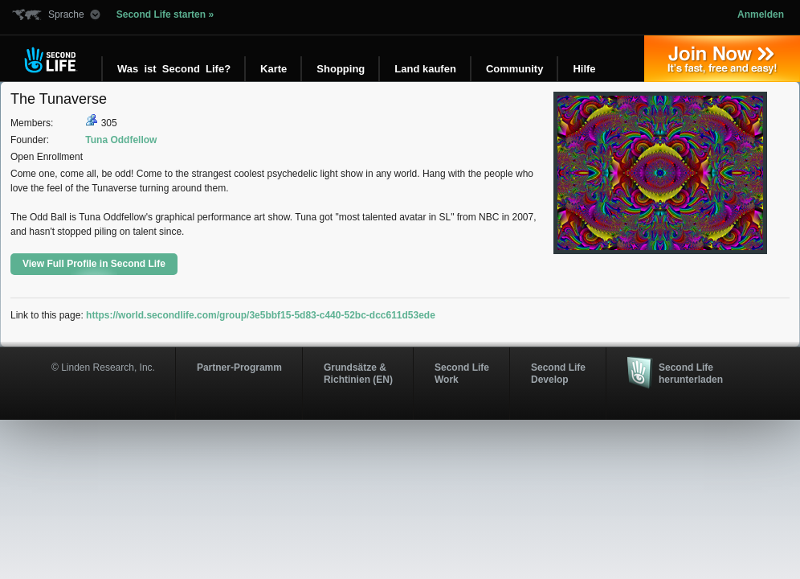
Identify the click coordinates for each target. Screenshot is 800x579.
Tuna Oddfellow (121, 140)
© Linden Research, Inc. (103, 367)
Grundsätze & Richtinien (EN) (358, 373)
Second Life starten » (165, 14)
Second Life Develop (558, 373)
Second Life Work (462, 373)
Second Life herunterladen (691, 373)
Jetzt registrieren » (722, 58)
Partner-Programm (239, 367)
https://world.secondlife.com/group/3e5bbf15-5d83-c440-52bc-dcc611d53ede (260, 315)
